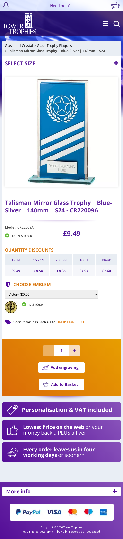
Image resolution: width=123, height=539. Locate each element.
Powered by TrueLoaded (84, 532)
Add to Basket (64, 384)
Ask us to (62, 322)
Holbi (64, 532)
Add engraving (65, 367)
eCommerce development (39, 532)
